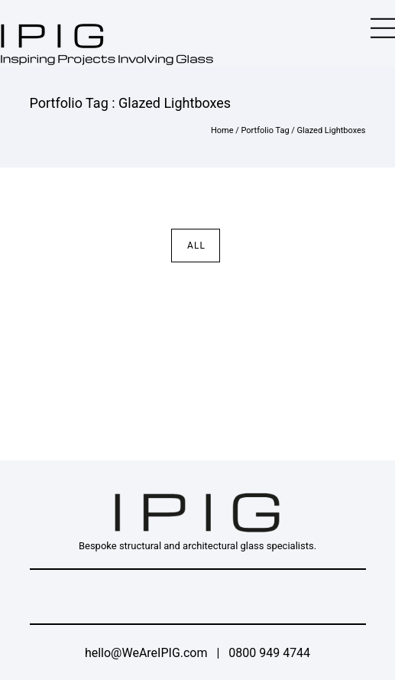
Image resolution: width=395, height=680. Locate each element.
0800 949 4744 (269, 653)
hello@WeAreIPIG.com (146, 653)
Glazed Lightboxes (331, 130)
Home (222, 130)
